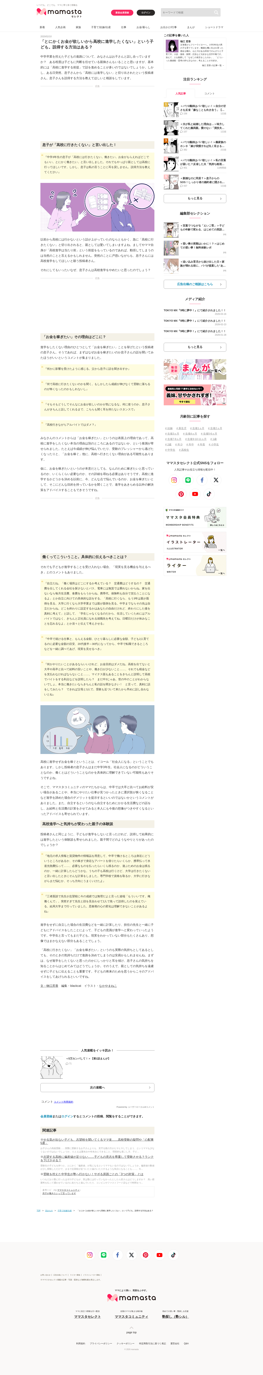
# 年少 (179, 444)
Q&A (186, 1343)
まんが (191, 27)
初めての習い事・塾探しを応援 (175, 1314)
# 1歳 (213, 439)
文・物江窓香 (49, 985)
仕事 (123, 27)
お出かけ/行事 (168, 27)
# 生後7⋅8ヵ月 (173, 439)
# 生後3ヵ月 (172, 433)
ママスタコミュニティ (68, 1190)
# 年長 (201, 444)
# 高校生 (184, 449)
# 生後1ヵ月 (197, 428)
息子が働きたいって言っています (59, 1193)
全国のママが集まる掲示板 (131, 1314)
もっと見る (195, 198)
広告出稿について (60, 1275)
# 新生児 (181, 428)
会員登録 (46, 1116)
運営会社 (174, 1343)
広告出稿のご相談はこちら (195, 284)
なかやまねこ (108, 985)
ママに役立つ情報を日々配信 (87, 1314)
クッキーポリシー (125, 1343)
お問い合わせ (45, 1275)
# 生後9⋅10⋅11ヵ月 (196, 439)
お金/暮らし (143, 27)
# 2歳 (168, 444)
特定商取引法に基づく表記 (152, 1343)
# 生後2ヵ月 (215, 428)
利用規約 (80, 1343)
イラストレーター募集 (91, 1275)
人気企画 (60, 27)
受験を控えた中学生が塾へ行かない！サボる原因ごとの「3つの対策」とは (93, 1174)
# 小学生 (214, 444)
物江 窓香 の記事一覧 (213, 65)
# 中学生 (170, 449)
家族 (78, 27)
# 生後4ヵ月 (190, 433)
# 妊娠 (169, 428)
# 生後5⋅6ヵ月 (209, 433)
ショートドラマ (214, 27)
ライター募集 (75, 1275)
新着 (42, 27)
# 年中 (190, 444)
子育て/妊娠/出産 (101, 27)
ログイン (145, 12)
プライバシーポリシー (101, 1343)
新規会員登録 (122, 12)
